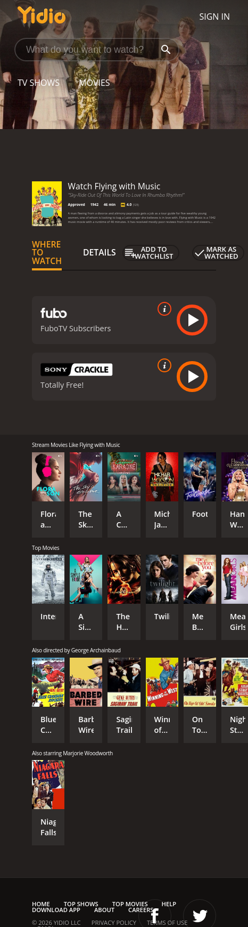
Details (99, 252)
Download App (56, 910)
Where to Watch (47, 252)
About (104, 910)
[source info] (162, 309)
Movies (94, 83)
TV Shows (39, 83)
